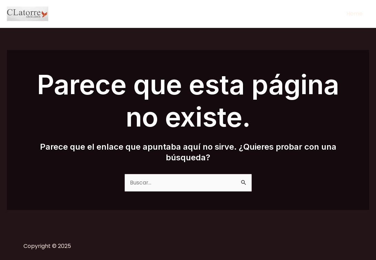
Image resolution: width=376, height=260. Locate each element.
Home (355, 14)
